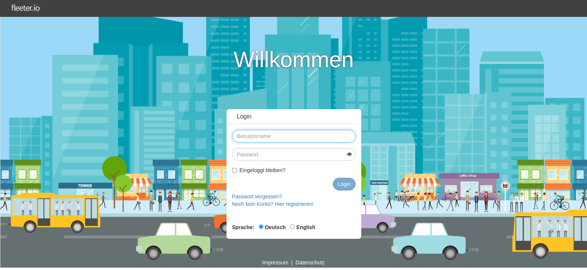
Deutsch (272, 227)
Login (344, 184)
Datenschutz (310, 263)
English (302, 227)
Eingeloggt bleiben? (259, 170)
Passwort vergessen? (257, 197)
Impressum (275, 263)
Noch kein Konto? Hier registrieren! (273, 204)
